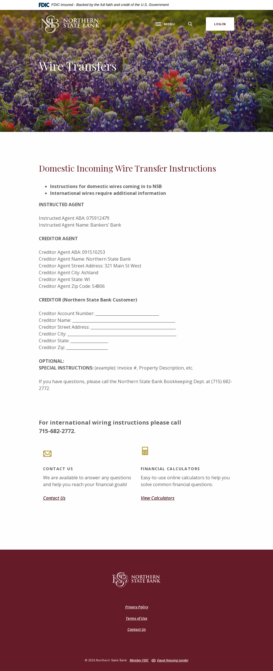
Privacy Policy (136, 606)
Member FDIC (139, 660)
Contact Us (54, 498)
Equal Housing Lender (172, 660)
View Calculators (157, 498)
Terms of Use (136, 618)
